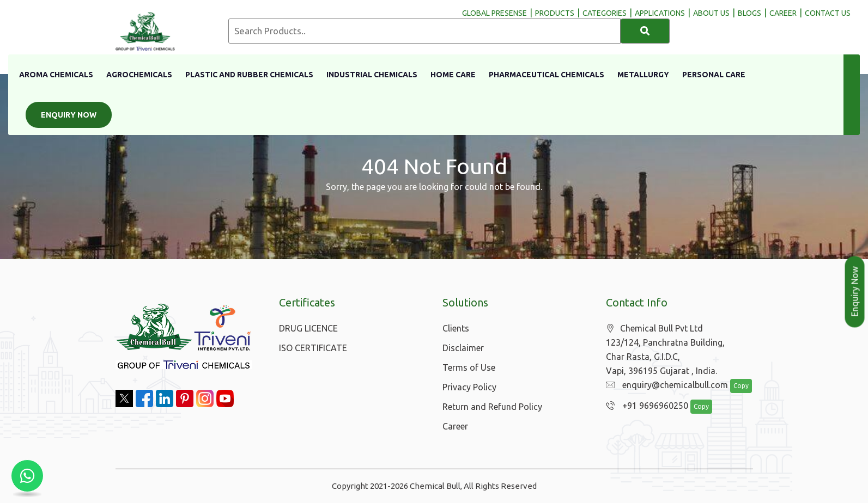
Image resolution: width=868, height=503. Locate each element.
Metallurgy (643, 74)
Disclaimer (463, 348)
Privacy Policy (469, 387)
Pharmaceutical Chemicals (546, 74)
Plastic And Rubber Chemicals (249, 74)
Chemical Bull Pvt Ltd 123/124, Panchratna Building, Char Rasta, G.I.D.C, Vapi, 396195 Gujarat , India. (665, 349)
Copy (735, 386)
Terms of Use (468, 367)
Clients (455, 328)
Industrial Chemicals (371, 74)
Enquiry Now (68, 115)
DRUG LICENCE (308, 328)
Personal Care (713, 74)
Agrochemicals (139, 74)
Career (455, 426)
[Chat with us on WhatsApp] (27, 475)
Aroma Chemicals (56, 74)
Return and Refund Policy (492, 407)
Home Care (453, 74)
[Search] (645, 31)
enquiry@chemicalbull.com (664, 385)
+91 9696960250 (644, 406)
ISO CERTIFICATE (313, 348)
